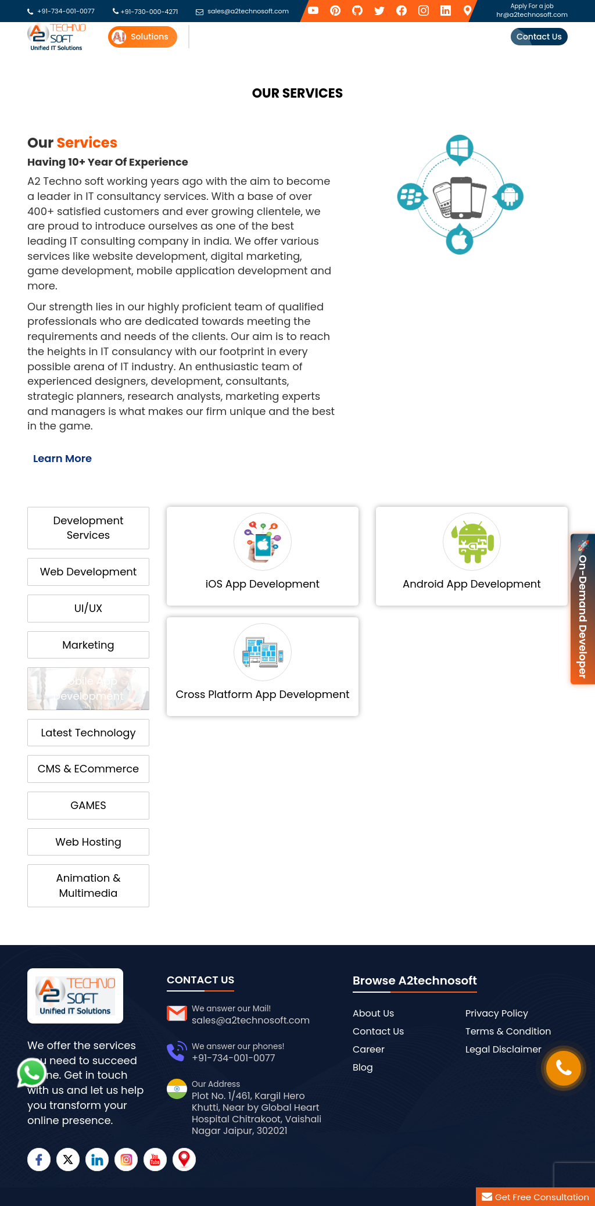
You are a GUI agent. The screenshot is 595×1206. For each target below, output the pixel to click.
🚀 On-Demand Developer (583, 608)
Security (379, 36)
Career (369, 1049)
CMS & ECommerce (88, 768)
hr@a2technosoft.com (532, 14)
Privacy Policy (496, 1013)
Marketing (88, 645)
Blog (363, 1067)
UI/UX (88, 608)
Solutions (140, 37)
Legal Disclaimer (503, 1049)
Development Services (88, 528)
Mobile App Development (88, 688)
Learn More (62, 458)
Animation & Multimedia (88, 885)
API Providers (265, 36)
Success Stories (443, 36)
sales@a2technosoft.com (248, 11)
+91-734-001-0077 (66, 11)
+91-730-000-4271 (149, 11)
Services (208, 36)
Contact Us (539, 36)
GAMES (88, 805)
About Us (373, 1013)
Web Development (88, 571)
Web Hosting (88, 842)
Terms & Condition (508, 1031)
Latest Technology (88, 732)
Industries (327, 36)
